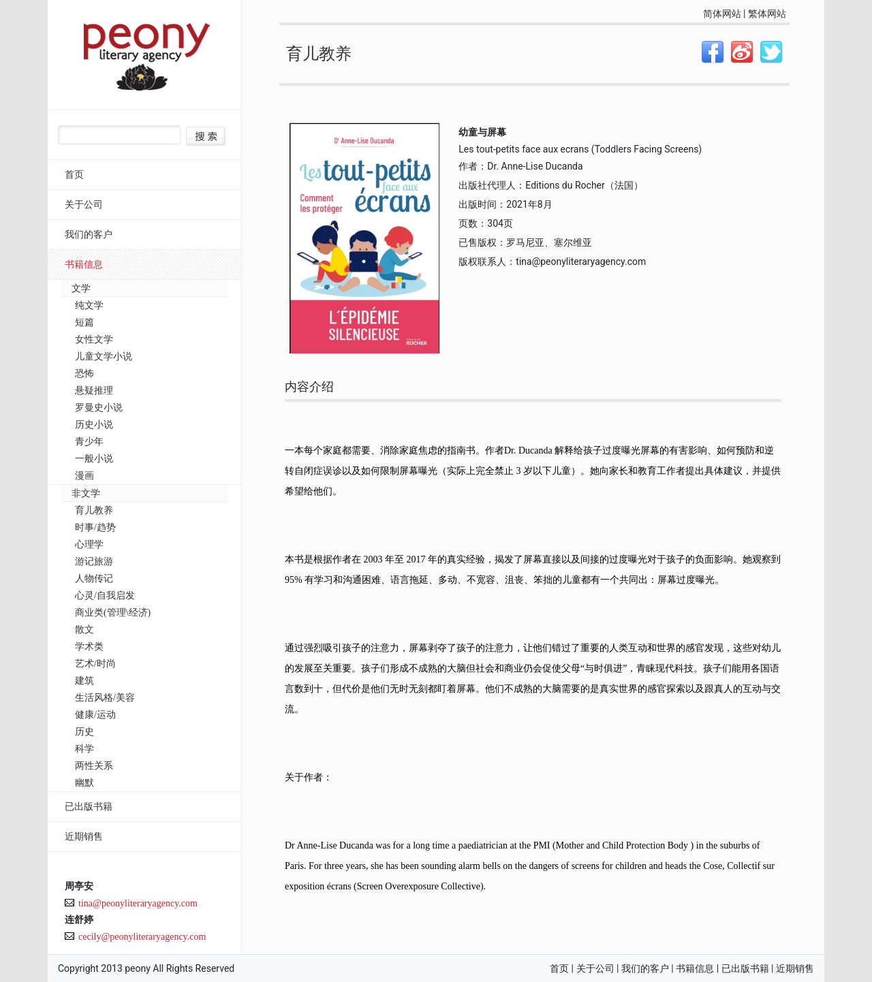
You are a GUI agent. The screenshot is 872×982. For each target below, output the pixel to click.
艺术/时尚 (95, 664)
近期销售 (84, 836)
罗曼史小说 (99, 407)
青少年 (89, 442)
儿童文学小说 (103, 356)
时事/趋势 (95, 527)
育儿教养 (94, 510)
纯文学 (89, 305)
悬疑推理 (94, 390)
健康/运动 (95, 715)
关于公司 (84, 205)
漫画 (84, 476)
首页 (74, 175)
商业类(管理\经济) (113, 612)
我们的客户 (88, 234)
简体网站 (722, 13)
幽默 (84, 783)
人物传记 (94, 578)
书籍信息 (84, 264)
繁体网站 (767, 13)
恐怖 (84, 373)
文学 (81, 288)
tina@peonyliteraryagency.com (138, 903)
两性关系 (94, 766)
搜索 (205, 136)
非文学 (86, 493)
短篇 (84, 322)
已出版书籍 (88, 807)
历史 (84, 732)
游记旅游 (94, 561)
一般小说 (94, 459)
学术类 (89, 647)
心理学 (89, 544)
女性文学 (94, 339)
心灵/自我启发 (105, 595)
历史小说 (94, 424)
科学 (84, 749)
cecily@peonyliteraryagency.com (142, 937)
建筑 (84, 681)
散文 (84, 629)
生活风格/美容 (105, 698)
